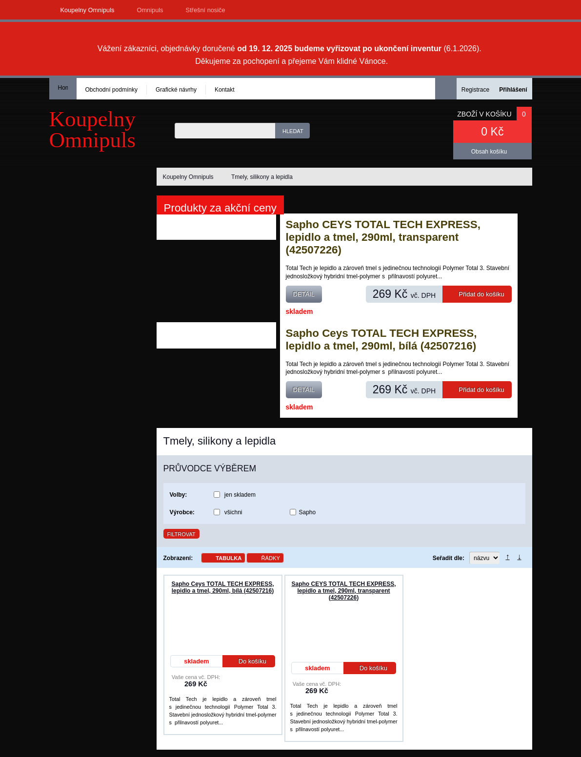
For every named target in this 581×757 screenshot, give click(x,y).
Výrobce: (182, 512)
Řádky (270, 558)
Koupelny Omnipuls (87, 10)
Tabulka (228, 558)
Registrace (475, 89)
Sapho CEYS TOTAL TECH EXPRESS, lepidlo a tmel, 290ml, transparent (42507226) (383, 237)
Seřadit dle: (448, 558)
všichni (233, 512)
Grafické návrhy (176, 89)
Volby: (178, 494)
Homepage (63, 88)
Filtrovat (181, 534)
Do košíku (246, 661)
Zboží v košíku (484, 114)
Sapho (307, 512)
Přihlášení (513, 89)
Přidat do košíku (477, 294)
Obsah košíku (489, 151)
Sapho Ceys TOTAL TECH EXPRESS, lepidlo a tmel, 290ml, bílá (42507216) (381, 339)
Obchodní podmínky (111, 89)
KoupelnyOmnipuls (92, 129)
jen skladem (240, 494)
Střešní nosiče (205, 10)
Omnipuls (150, 10)
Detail (304, 294)
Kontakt (225, 89)
